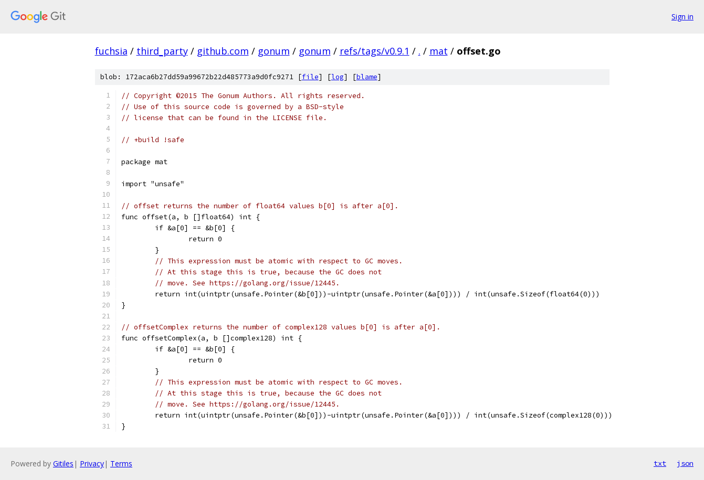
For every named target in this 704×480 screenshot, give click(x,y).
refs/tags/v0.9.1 (374, 51)
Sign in (682, 17)
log (337, 76)
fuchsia (111, 51)
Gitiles (63, 463)
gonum (274, 51)
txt (660, 463)
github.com (223, 51)
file (310, 76)
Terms (121, 463)
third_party (162, 51)
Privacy (92, 463)
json (685, 463)
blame (366, 76)
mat (438, 51)
